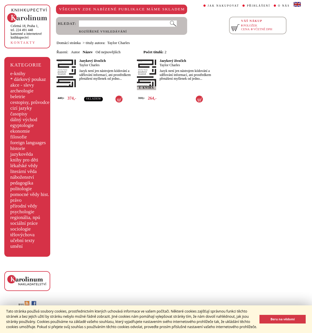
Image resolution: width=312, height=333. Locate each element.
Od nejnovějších (108, 52)
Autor (75, 52)
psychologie (22, 211)
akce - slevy (22, 85)
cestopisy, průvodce (30, 102)
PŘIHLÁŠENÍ (258, 5)
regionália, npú (25, 217)
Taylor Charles (89, 65)
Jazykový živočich (92, 61)
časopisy (19, 114)
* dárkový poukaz (28, 79)
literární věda (23, 171)
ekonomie (20, 131)
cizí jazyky (21, 108)
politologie (21, 188)
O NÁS (284, 5)
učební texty (22, 240)
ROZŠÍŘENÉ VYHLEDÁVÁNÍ (103, 31)
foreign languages (28, 142)
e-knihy (18, 73)
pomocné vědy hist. (29, 194)
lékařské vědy (24, 165)
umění (16, 246)
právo (16, 200)
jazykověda (21, 154)
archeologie (22, 91)
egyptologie (22, 125)
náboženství (22, 177)
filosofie (18, 137)
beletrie (17, 96)
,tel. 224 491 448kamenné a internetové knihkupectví (26, 31)
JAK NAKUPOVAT (223, 5)
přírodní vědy (23, 206)
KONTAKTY (23, 43)
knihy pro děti (24, 160)
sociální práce (24, 223)
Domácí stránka (69, 43)
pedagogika (21, 183)
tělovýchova (22, 234)
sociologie (20, 229)
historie (17, 148)
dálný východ (23, 119)
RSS (23, 304)
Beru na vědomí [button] (282, 319)
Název (88, 52)
